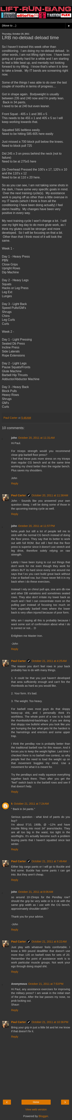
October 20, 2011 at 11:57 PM (36, 525)
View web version (36, 1109)
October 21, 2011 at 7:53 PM (45, 983)
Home (36, 1102)
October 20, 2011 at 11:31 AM (36, 437)
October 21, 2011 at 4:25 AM (49, 660)
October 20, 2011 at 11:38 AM (50, 495)
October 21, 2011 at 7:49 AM (49, 861)
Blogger (43, 1116)
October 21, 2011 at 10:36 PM (50, 1022)
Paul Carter (18, 495)
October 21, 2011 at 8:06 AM (35, 891)
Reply (14, 483)
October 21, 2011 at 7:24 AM (31, 803)
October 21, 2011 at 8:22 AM (49, 941)
